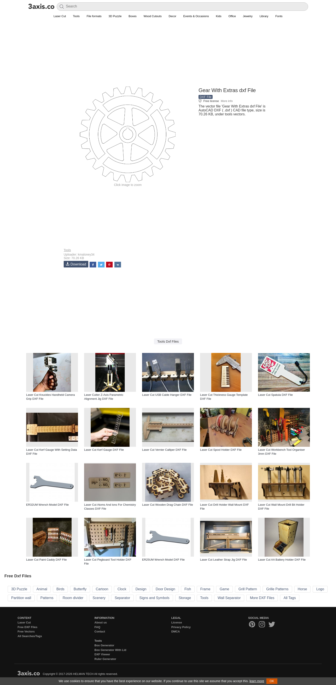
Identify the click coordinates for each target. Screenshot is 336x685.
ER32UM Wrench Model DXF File (47, 504)
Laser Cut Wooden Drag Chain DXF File (167, 504)
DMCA (175, 631)
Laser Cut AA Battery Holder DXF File (282, 559)
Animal (41, 589)
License (176, 622)
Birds (60, 589)
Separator (122, 598)
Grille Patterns (277, 589)
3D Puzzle (114, 16)
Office (232, 16)
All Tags (290, 598)
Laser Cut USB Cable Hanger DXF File (166, 394)
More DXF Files (262, 598)
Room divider (73, 598)
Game (224, 589)
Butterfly (80, 589)
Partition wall (21, 598)
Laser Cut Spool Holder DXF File (221, 449)
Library (264, 16)
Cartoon (102, 589)
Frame (205, 589)
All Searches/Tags (30, 636)
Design (140, 589)
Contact (99, 631)
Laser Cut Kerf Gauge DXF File (104, 449)
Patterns (47, 598)
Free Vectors (26, 631)
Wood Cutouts (153, 16)
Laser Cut (60, 16)
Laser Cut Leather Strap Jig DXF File (223, 559)
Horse (302, 589)
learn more (256, 681)
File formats (94, 16)
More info (227, 101)
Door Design (165, 589)
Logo (320, 589)
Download (76, 264)
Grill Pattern (247, 589)
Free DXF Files (27, 627)
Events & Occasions (196, 16)
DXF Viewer (102, 654)
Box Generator (104, 645)
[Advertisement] (168, 55)
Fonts (279, 16)
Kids (218, 16)
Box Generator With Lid (110, 650)
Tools (76, 16)
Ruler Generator (105, 659)
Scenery (99, 598)
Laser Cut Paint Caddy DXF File (46, 559)
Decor (172, 16)
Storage (185, 598)
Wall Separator (229, 598)
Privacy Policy (181, 627)
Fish (187, 589)
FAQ (97, 627)
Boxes (133, 16)
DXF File (205, 97)
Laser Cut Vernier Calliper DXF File (164, 449)
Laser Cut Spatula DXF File (275, 394)
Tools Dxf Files (168, 341)
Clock (121, 589)
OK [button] (272, 681)
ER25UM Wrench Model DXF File (163, 559)
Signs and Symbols (154, 598)
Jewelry (248, 16)
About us (100, 622)
